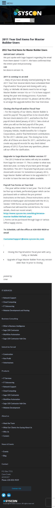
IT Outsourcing (8, 306)
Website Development (11, 408)
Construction (8, 354)
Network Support (9, 298)
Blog (4, 456)
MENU (10, 3)
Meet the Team (9, 423)
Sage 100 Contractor (11, 330)
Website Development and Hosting (16, 310)
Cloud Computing (9, 302)
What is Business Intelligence (14, 326)
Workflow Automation (11, 335)
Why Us (6, 432)
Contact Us (16, 488)
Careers (6, 436)
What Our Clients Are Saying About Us (17, 428)
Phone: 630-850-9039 (10, 480)
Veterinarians (8, 363)
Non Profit (7, 359)
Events (5, 452)
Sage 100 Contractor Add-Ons (14, 339)
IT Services (7, 378)
